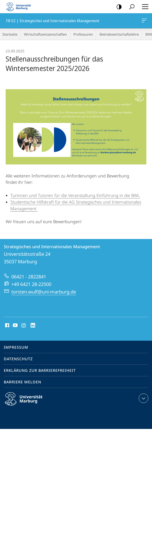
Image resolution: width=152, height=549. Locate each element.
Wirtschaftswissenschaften (45, 34)
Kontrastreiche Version (117, 7)
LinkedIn (33, 325)
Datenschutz (18, 358)
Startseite (9, 34)
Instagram (24, 325)
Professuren (83, 34)
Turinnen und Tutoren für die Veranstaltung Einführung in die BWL (75, 195)
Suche (130, 7)
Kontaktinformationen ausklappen (143, 398)
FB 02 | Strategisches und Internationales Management (143, 21)
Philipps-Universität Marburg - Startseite (20, 7)
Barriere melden (22, 382)
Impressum (16, 347)
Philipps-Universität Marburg (28, 403)
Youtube (15, 325)
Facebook (7, 325)
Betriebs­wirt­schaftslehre (119, 34)
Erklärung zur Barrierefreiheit (40, 370)
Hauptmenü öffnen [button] (143, 6)
